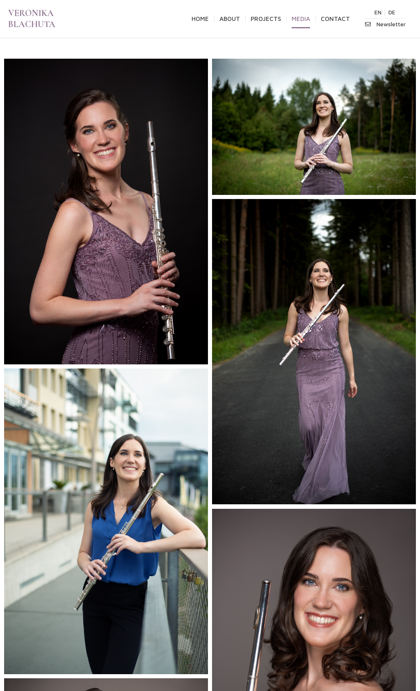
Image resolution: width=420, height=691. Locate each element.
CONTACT (335, 18)
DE (391, 12)
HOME (200, 18)
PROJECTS (266, 18)
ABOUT (229, 18)
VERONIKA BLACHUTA (31, 19)
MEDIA (301, 18)
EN (377, 12)
